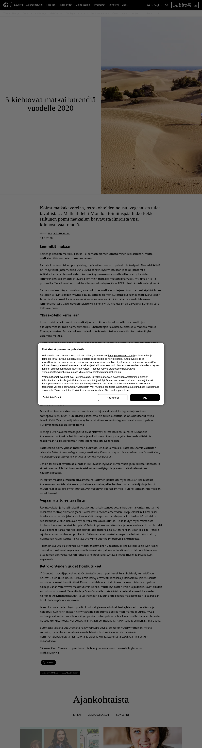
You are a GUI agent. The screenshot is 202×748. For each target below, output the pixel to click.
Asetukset (113, 397)
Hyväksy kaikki (145, 397)
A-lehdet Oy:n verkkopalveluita (112, 390)
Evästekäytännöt (52, 397)
